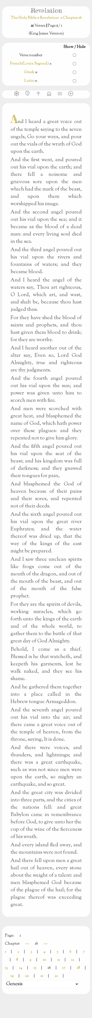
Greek (29, 72)
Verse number (30, 55)
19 (12, 976)
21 (41, 976)
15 (35, 968)
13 (6, 968)
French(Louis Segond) (29, 64)
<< (27, 944)
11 (58, 960)
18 (78, 968)
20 (27, 976)
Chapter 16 (72, 18)
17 (64, 968)
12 (72, 960)
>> (46, 944)
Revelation (49, 18)
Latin (29, 81)
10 (44, 960)
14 (20, 968)
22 (56, 976)
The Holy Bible (24, 18)
